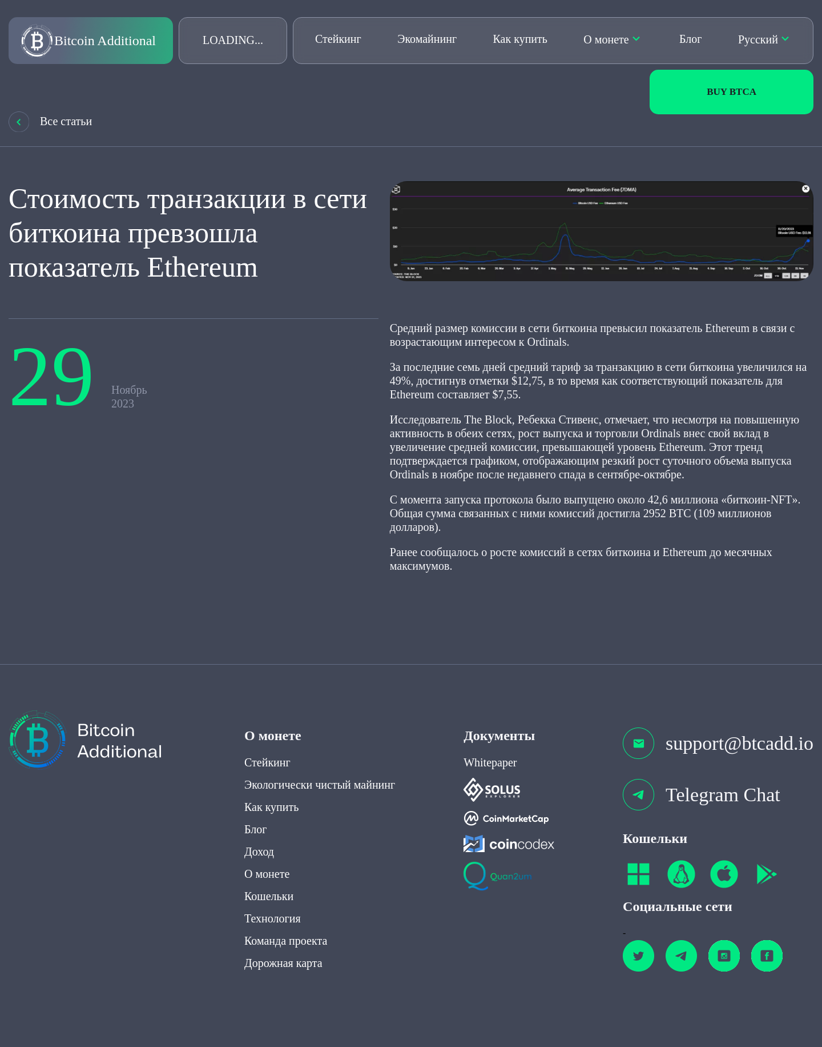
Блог (690, 39)
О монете (605, 39)
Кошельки (268, 875)
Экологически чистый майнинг (319, 763)
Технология (272, 897)
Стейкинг (338, 39)
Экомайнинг (427, 39)
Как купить (520, 39)
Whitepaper (490, 741)
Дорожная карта (283, 942)
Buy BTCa (731, 91)
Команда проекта (285, 919)
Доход (259, 830)
